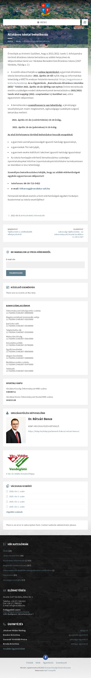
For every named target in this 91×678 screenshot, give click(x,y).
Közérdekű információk (34, 215)
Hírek (18, 41)
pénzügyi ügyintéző (79, 639)
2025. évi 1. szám (17, 506)
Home (10, 41)
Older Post (78, 229)
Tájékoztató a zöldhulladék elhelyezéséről (20, 233)
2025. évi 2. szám (17, 501)
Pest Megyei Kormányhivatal (16, 612)
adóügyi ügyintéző (79, 643)
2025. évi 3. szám (17, 496)
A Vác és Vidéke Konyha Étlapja (20, 473)
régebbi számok (14, 512)
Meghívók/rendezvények (14, 565)
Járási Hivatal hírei (11, 555)
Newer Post (13, 229)
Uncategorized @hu (12, 580)
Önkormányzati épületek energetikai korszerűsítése (27, 570)
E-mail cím (10, 259)
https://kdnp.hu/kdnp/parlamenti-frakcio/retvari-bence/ (53, 431)
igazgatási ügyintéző (78, 635)
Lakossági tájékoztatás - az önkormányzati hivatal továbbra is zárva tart (68, 234)
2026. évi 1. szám (17, 491)
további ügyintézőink (14, 648)
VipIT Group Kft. (50, 670)
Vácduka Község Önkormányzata (57, 667)
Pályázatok (8, 575)
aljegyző (84, 630)
